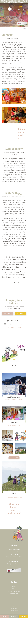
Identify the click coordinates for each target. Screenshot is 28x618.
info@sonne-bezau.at (14, 564)
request (7, 313)
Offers (14, 589)
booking (20, 313)
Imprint (14, 606)
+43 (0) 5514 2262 (14, 561)
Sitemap (14, 613)
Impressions (14, 457)
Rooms (14, 586)
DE (23, 28)
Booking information (14, 591)
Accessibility (14, 610)
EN (25, 28)
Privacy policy (14, 608)
